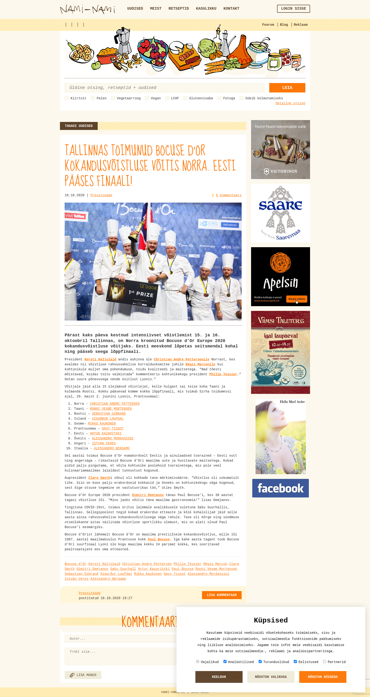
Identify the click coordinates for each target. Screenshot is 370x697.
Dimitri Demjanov (92, 569)
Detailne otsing (290, 103)
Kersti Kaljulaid (104, 564)
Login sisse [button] (293, 9)
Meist (155, 9)
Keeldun (219, 677)
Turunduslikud (274, 662)
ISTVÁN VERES (104, 443)
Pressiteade (101, 195)
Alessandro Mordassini (208, 574)
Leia (287, 87)
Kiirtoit (78, 98)
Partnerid (334, 662)
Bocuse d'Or (75, 564)
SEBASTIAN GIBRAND (109, 414)
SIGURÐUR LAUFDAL (108, 419)
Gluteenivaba (201, 98)
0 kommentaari (229, 195)
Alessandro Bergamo (108, 579)
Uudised (135, 9)
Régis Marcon (215, 564)
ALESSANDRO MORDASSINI (113, 438)
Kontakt (231, 9)
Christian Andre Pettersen (147, 564)
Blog (284, 25)
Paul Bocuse (182, 569)
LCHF (175, 98)
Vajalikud (207, 662)
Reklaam (301, 25)
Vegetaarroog (129, 98)
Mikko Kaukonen (148, 574)
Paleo (102, 98)
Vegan (156, 98)
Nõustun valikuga (271, 677)
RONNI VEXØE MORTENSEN (110, 409)
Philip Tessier (188, 564)
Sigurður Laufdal (116, 574)
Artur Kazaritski (154, 569)
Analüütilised (238, 662)
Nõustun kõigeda (323, 677)
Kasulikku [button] (206, 9)
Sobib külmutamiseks (264, 98)
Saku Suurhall (123, 569)
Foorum (268, 25)
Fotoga (229, 98)
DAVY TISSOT (113, 428)
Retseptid (178, 9)
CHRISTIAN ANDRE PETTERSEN (114, 404)
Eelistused (306, 662)
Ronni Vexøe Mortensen (216, 569)
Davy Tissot (174, 574)
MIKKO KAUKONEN (102, 424)
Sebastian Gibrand (81, 574)
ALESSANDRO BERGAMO (112, 448)
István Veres (76, 579)
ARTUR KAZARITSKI (106, 433)
